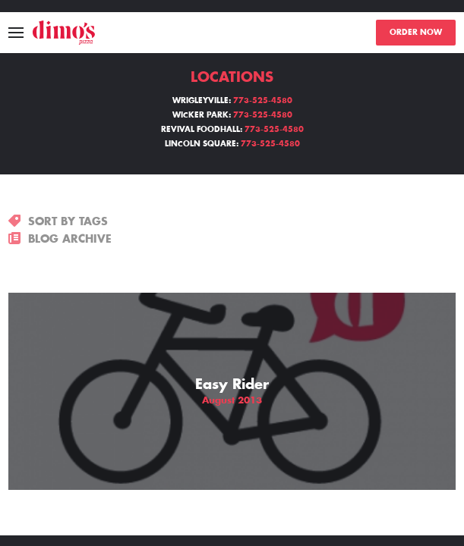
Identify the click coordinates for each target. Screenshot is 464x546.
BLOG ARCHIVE (60, 239)
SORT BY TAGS (58, 221)
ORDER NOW (416, 32)
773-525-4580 (262, 101)
